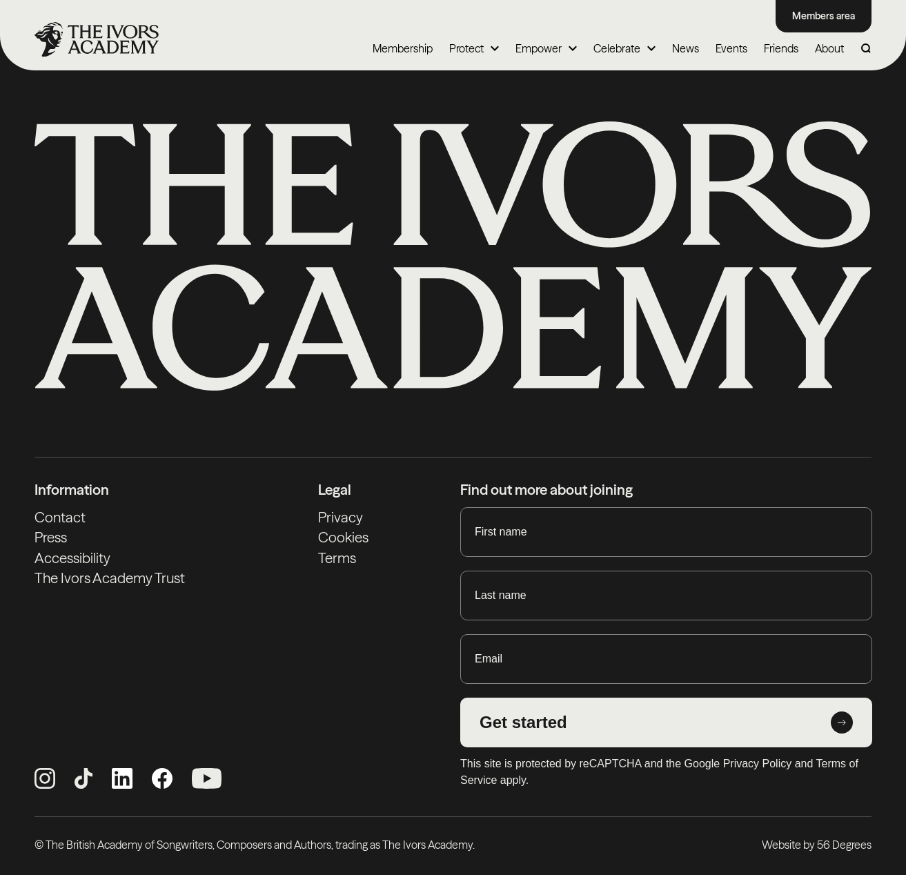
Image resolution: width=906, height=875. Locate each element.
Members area (823, 16)
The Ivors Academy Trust (110, 578)
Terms (337, 558)
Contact (60, 517)
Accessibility (72, 558)
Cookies (343, 537)
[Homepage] (97, 39)
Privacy (340, 517)
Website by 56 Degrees (816, 845)
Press (51, 537)
